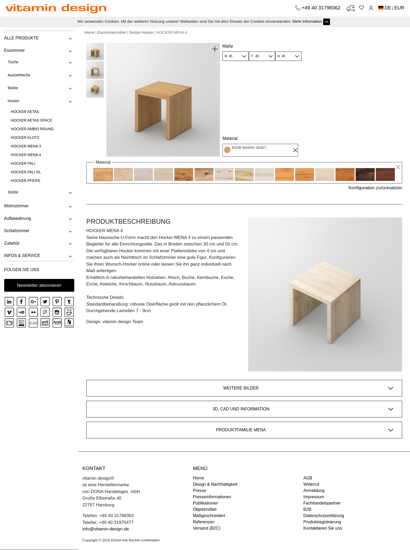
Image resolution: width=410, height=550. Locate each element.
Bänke (13, 88)
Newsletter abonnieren (39, 285)
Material (230, 138)
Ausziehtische (19, 75)
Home (89, 32)
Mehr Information (307, 21)
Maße (227, 46)
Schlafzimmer (16, 230)
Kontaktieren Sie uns (322, 528)
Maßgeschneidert (209, 515)
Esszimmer (14, 50)
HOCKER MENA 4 (26, 155)
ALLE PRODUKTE (21, 38)
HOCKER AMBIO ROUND (32, 129)
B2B (307, 509)
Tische (13, 62)
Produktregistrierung (322, 522)
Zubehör (12, 243)
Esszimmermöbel (112, 32)
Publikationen (205, 503)
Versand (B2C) (206, 528)
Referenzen (204, 522)
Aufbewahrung (17, 218)
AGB (307, 478)
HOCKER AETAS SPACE (31, 120)
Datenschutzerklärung (323, 515)
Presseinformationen (212, 497)
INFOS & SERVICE (22, 255)
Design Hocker (141, 32)
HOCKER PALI (23, 163)
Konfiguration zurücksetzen (375, 187)
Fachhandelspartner (321, 503)
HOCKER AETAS (25, 112)
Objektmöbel (205, 509)
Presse (199, 490)
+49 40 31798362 (321, 7)
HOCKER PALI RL (26, 172)
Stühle (13, 192)
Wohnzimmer (16, 206)
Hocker (13, 101)
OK (326, 21)
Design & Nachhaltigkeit (215, 484)
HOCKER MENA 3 (26, 146)
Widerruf (311, 484)
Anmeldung (313, 490)
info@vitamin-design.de (105, 528)
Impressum (313, 497)
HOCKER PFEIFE (25, 181)
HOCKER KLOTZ (25, 137)
